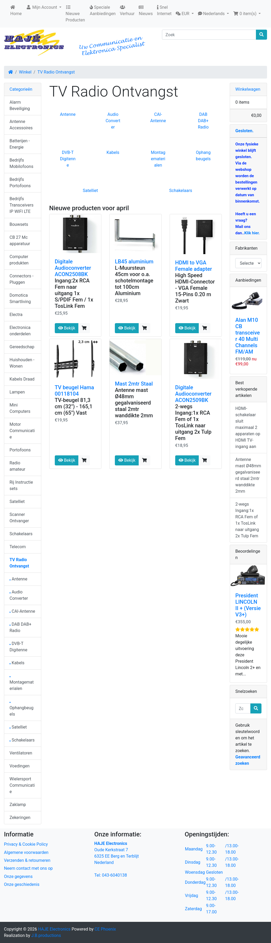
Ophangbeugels (22, 709)
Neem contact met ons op (28, 868)
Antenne (67, 114)
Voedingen (20, 765)
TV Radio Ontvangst (56, 72)
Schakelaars (180, 190)
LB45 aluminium (134, 261)
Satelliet (90, 190)
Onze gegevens (18, 876)
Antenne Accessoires (21, 124)
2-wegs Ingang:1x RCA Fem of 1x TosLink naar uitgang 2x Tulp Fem (193, 422)
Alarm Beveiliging (20, 105)
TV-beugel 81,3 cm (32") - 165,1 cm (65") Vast (74, 406)
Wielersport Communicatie (22, 785)
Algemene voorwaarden (26, 852)
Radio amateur (17, 466)
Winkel (25, 72)
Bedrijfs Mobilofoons (21, 163)
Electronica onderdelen (20, 330)
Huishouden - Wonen (22, 363)
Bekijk (66, 328)
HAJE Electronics (54, 929)
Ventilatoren (21, 753)
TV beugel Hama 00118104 (74, 390)
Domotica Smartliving (20, 298)
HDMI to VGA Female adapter (193, 265)
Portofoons (20, 449)
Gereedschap (22, 346)
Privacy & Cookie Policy (26, 844)
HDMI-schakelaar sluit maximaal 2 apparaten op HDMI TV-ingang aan (247, 427)
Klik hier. (252, 233)
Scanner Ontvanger (19, 517)
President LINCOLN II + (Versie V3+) (248, 605)
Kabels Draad (22, 379)
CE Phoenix (105, 929)
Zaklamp (18, 804)
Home (16, 10)
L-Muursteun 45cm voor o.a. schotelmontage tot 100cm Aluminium (134, 280)
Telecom (18, 546)
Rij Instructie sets (21, 485)
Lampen (17, 392)
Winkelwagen (247, 89)
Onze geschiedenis (21, 884)
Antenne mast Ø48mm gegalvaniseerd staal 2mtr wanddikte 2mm (134, 403)
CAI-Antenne (22, 611)
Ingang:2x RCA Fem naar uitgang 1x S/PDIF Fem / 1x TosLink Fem (74, 293)
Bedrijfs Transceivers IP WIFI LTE (21, 205)
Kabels (112, 152)
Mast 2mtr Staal (134, 384)
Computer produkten (19, 259)
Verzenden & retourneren (27, 860)
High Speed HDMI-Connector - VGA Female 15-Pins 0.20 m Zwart (195, 288)
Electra (16, 314)
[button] (185, 13)
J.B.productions (46, 935)
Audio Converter (113, 121)
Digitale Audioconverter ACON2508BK (73, 267)
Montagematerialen (158, 159)
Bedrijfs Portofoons (20, 182)
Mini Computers (20, 408)
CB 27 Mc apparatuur (20, 240)
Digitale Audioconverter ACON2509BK (193, 393)
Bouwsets (19, 224)
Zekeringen (20, 817)
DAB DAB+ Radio (203, 121)
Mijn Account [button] (42, 7)
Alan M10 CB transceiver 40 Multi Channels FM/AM (247, 336)
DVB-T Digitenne (68, 159)
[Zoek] (209, 35)
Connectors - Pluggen (21, 279)
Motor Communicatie (22, 431)
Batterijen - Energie (20, 144)
